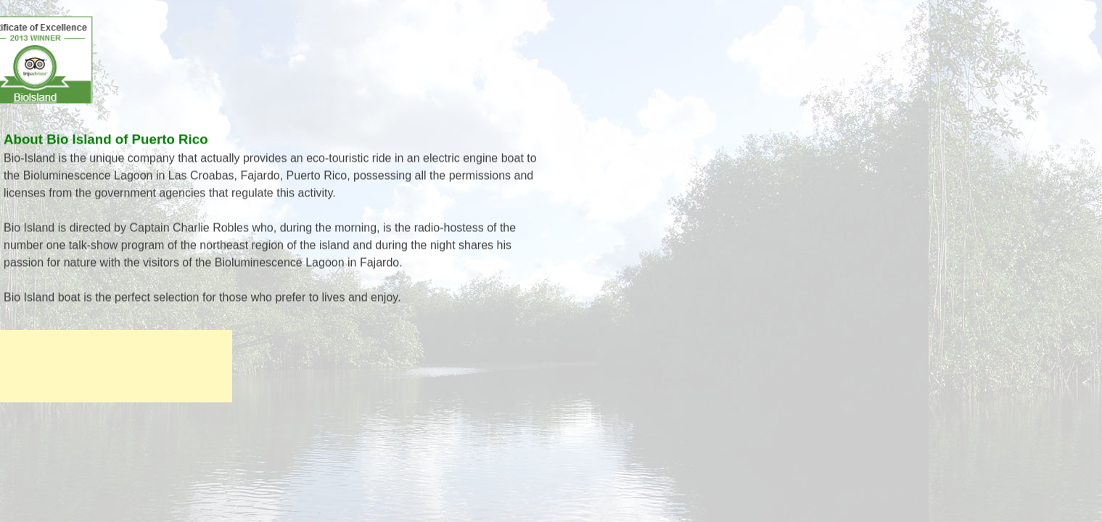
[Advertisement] (116, 366)
